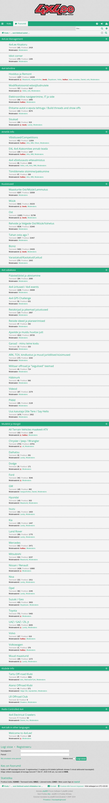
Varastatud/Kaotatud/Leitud (25, 257)
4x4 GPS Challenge (20, 298)
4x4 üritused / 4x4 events (24, 287)
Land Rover (15, 531)
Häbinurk (14, 377)
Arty (49, 794)
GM (11, 486)
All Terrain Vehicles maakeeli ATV (28, 429)
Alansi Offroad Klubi (20, 685)
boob (45, 80)
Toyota (13, 611)
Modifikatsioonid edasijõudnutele (29, 85)
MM (32, 143)
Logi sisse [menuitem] (102, 24)
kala (70, 80)
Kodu (9, 24)
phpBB (45, 791)
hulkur (65, 80)
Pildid (12, 400)
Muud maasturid (19, 656)
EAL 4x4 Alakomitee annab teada (28, 149)
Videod (13, 389)
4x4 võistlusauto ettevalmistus (27, 160)
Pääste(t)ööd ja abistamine (24, 275)
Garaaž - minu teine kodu (24, 343)
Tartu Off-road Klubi (21, 674)
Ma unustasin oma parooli (11, 759)
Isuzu (12, 509)
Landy (29, 125)
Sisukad (13, 119)
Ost (11, 212)
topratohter (33, 691)
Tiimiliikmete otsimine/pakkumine (29, 171)
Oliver (37, 143)
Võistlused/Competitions (23, 137)
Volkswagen (16, 645)
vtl (23, 446)
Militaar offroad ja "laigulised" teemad (31, 366)
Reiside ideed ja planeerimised (27, 321)
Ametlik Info (8, 131)
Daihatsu (14, 452)
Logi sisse (7, 28)
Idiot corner (16, 56)
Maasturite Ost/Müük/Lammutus (28, 189)
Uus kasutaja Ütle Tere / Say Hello (29, 411)
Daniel (83, 80)
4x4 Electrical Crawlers (22, 715)
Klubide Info (8, 668)
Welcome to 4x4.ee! (20, 733)
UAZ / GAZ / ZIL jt (19, 622)
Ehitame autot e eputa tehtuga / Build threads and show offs (45, 108)
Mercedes (14, 543)
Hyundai (14, 497)
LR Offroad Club (18, 697)
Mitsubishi (15, 554)
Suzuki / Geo (16, 599)
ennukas (76, 80)
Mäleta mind (69, 759)
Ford (11, 475)
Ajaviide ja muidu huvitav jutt (26, 332)
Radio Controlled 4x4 (12, 709)
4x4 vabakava (9, 270)
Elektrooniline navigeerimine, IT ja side (31, 97)
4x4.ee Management (12, 39)
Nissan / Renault (18, 565)
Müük (12, 201)
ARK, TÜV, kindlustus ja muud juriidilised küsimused (39, 355)
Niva (11, 577)
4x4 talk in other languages (16, 727)
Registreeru (21, 28)
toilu (21, 680)
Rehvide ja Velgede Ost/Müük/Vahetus (31, 223)
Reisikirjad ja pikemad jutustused (28, 310)
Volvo (12, 633)
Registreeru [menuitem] (107, 24)
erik (88, 80)
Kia (10, 520)
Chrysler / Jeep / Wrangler (24, 441)
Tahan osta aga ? (19, 235)
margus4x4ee (36, 80)
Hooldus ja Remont (20, 74)
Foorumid (22, 24)
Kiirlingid (3, 24)
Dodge (13, 463)
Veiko (59, 80)
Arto (28, 143)
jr (20, 80)
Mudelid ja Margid (11, 424)
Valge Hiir (24, 691)
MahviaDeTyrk (29, 680)
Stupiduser (52, 80)
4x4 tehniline (8, 68)
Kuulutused (8, 184)
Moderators (23, 50)
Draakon (23, 702)
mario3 (77, 782)
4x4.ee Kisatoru (18, 44)
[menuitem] (97, 23)
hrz (27, 720)
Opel (11, 588)
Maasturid (26, 80)
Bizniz (12, 246)
